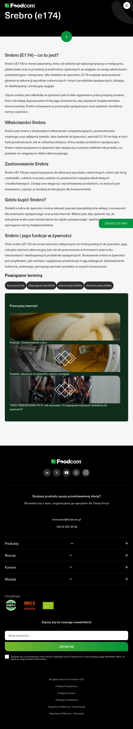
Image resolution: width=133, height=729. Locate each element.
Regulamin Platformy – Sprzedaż (66, 713)
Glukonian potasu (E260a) (99, 285)
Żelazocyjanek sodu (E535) (41, 285)
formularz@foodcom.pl (66, 519)
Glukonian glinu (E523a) (70, 285)
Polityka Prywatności (67, 686)
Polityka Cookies (66, 693)
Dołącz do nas (116, 223)
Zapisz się (66, 646)
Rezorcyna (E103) (15, 285)
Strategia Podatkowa (67, 699)
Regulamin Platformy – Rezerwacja (66, 706)
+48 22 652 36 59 (66, 526)
